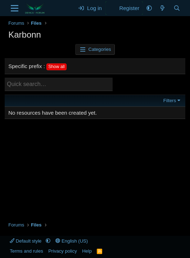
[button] (149, 8)
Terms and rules (26, 251)
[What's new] (162, 8)
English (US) (71, 241)
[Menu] (14, 8)
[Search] (177, 8)
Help (87, 251)
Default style (26, 241)
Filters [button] (169, 100)
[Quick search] (59, 84)
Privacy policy (62, 251)
